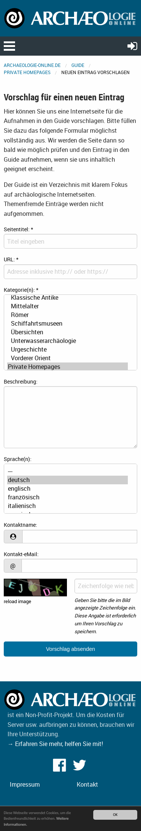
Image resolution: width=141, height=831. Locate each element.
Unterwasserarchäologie (67, 341)
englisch (67, 488)
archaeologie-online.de (32, 65)
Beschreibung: (21, 381)
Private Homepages (27, 72)
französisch (67, 497)
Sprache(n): (18, 459)
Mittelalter (67, 306)
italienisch (67, 506)
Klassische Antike (67, 297)
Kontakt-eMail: (21, 554)
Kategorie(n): (21, 289)
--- (67, 471)
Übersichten (67, 332)
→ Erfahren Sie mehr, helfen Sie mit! (55, 744)
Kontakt (87, 784)
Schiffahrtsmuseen (67, 323)
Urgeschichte (67, 349)
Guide (77, 65)
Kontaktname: (20, 524)
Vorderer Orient (67, 358)
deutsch (67, 480)
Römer (67, 315)
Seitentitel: (18, 229)
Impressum (25, 784)
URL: (11, 259)
